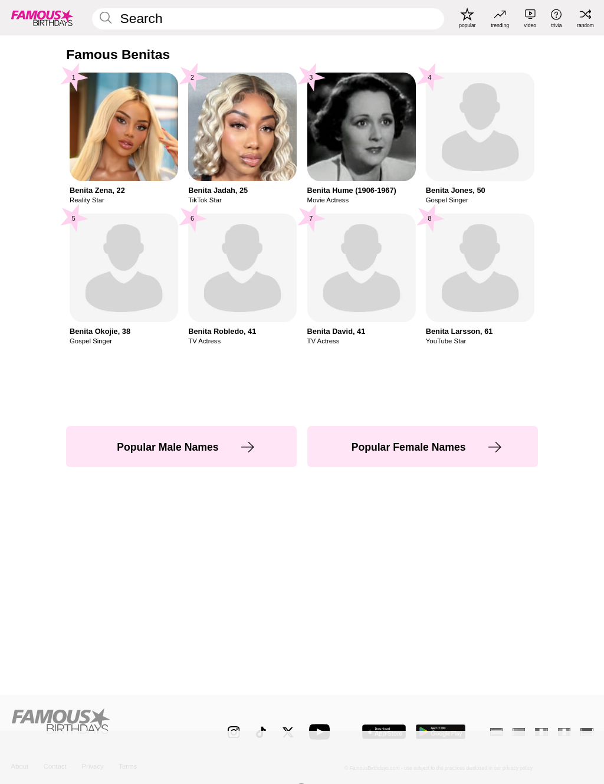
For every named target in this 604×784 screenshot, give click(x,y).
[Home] (102, 725)
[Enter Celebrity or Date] (268, 18)
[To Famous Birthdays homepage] (42, 17)
